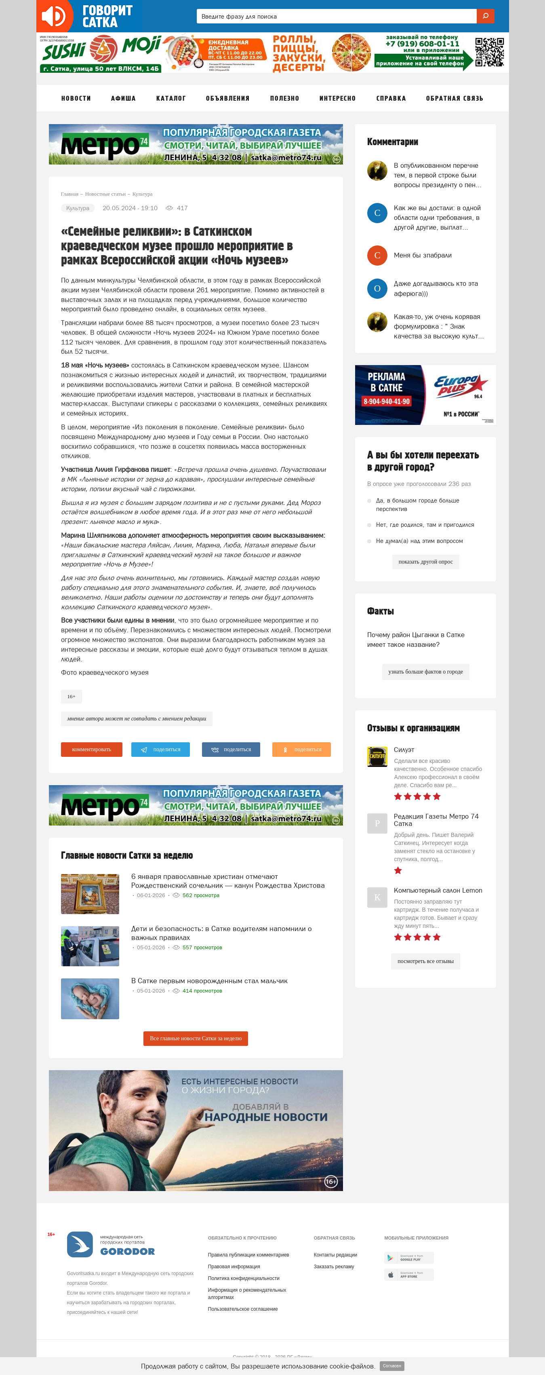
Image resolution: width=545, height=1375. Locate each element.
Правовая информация (234, 1266)
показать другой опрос (426, 562)
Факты (380, 611)
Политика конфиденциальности (244, 1278)
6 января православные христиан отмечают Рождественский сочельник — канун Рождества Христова (228, 880)
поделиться (161, 750)
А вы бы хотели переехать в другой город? (423, 461)
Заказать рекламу (334, 1266)
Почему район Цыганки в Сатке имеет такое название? (416, 639)
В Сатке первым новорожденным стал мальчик (209, 980)
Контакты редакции (335, 1255)
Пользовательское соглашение (243, 1309)
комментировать (92, 749)
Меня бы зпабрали (423, 255)
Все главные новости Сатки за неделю (196, 1038)
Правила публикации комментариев (248, 1255)
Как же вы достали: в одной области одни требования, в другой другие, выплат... (437, 218)
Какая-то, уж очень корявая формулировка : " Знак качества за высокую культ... (439, 326)
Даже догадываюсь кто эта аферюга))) (436, 288)
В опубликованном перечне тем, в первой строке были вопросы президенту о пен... (438, 175)
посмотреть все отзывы (426, 961)
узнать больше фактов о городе (426, 672)
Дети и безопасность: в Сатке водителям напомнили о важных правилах (221, 933)
